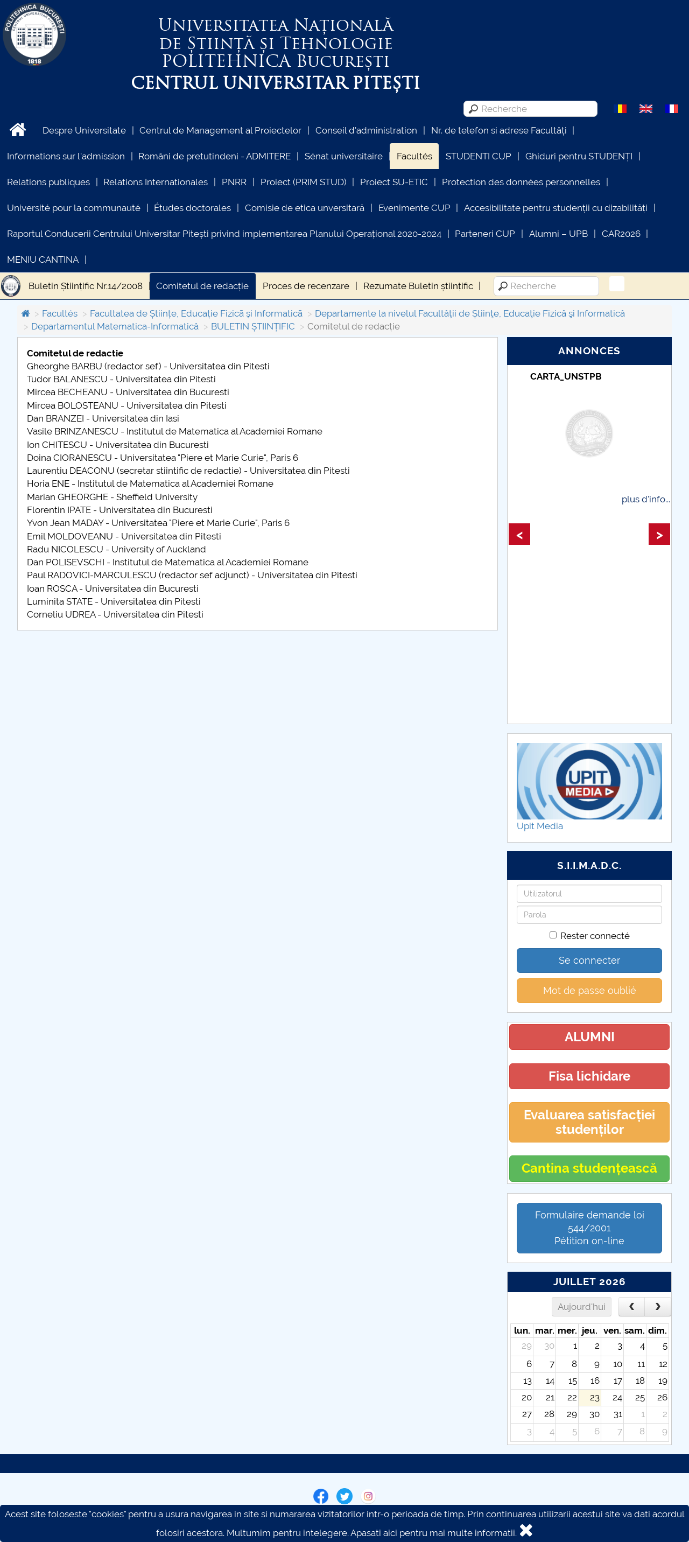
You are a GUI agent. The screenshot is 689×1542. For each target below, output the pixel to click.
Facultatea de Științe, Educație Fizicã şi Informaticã (196, 313)
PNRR (234, 182)
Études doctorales (192, 207)
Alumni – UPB (558, 233)
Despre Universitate (84, 130)
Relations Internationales (155, 182)
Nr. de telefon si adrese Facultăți (499, 130)
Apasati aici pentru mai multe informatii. (433, 1532)
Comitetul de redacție (202, 286)
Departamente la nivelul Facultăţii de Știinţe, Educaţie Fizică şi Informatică (470, 313)
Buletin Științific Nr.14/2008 (86, 286)
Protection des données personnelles (521, 182)
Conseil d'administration (366, 130)
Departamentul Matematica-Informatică (115, 326)
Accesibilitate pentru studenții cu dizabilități (556, 207)
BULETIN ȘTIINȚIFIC (253, 326)
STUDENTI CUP (478, 156)
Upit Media (540, 826)
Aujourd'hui (582, 1306)
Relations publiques (48, 182)
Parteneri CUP (485, 233)
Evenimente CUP (414, 207)
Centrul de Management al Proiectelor (220, 130)
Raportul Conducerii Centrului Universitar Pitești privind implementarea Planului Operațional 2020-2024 (224, 233)
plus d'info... (646, 499)
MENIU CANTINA (43, 259)
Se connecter (589, 960)
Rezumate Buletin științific (418, 286)
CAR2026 (621, 233)
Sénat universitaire (344, 156)
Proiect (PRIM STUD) (304, 182)
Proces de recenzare (306, 286)
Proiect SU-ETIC (394, 182)
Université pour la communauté (73, 207)
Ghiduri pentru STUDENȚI (578, 156)
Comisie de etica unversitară (304, 207)
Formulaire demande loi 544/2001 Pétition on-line (589, 1227)
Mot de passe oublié (589, 990)
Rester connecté (590, 935)
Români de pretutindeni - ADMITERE (214, 156)
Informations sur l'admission (66, 156)
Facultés (414, 156)
